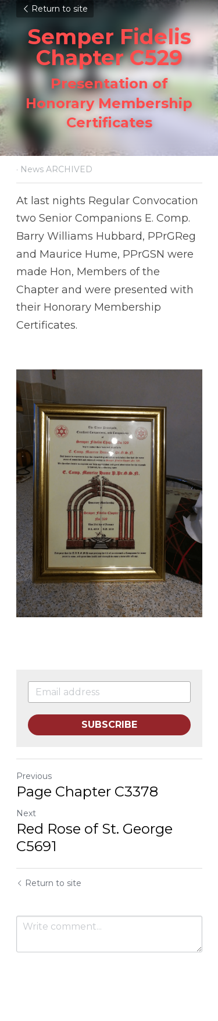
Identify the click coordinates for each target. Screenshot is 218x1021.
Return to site (55, 8)
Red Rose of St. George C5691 (94, 837)
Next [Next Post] (26, 813)
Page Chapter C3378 (87, 791)
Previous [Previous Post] (34, 776)
